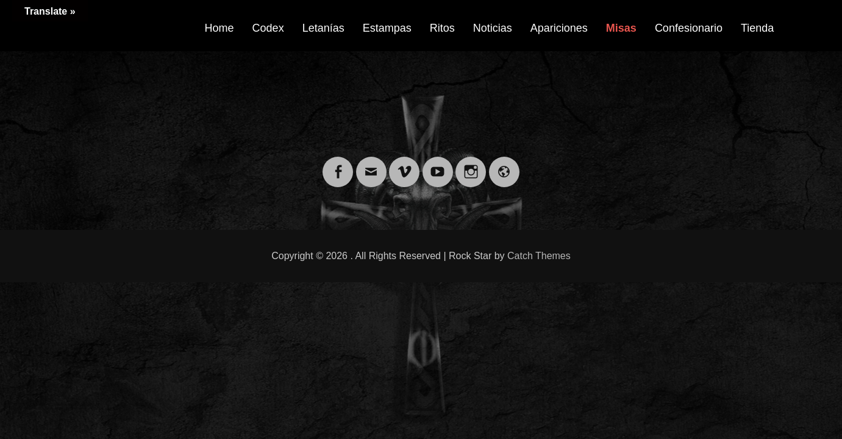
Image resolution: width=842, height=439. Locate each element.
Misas (621, 28)
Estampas (387, 28)
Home (219, 28)
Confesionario (688, 28)
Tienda (757, 28)
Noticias (492, 28)
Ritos (442, 28)
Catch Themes (539, 256)
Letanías (323, 28)
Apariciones (559, 28)
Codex (268, 28)
